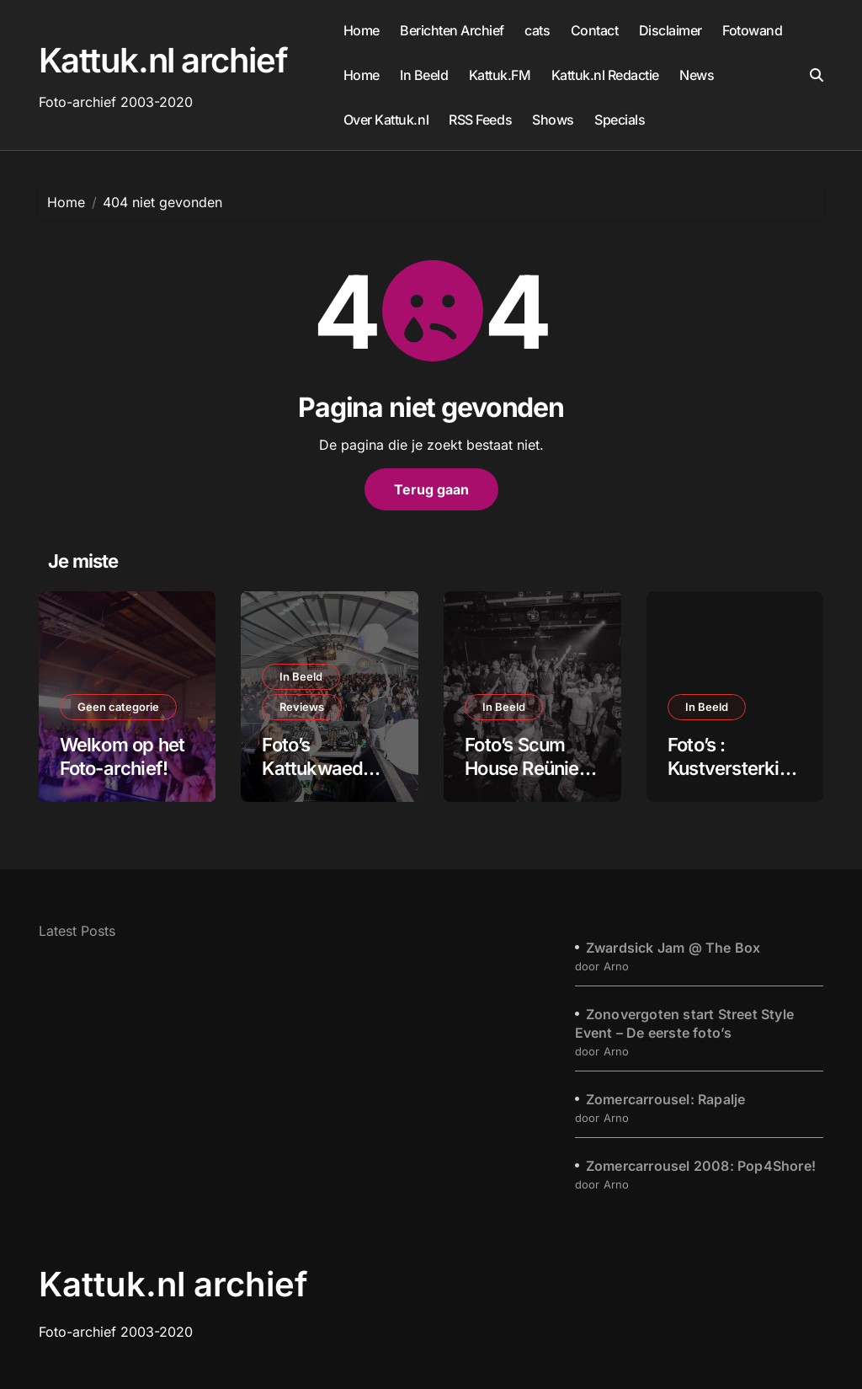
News (696, 75)
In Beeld (424, 75)
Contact (595, 30)
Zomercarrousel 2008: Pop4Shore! (701, 1165)
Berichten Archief (452, 30)
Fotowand (752, 30)
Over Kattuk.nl (385, 119)
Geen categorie (118, 706)
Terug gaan (431, 489)
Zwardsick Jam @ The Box (673, 947)
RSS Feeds (480, 119)
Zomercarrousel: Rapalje (666, 1099)
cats (537, 30)
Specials (619, 119)
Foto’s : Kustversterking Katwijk (734, 769)
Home (361, 30)
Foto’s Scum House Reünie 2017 (522, 769)
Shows (553, 119)
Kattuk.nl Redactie (605, 75)
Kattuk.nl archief (163, 60)
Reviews (301, 706)
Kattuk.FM (500, 75)
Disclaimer (670, 30)
